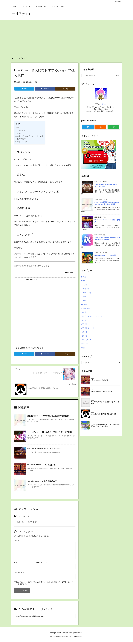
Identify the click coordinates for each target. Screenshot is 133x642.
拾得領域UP (21, 139)
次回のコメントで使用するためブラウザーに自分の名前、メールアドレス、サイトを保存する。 (45, 583)
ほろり (104, 104)
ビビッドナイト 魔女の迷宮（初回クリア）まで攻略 (49, 432)
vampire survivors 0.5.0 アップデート (44, 448)
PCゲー (25, 58)
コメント (17, 540)
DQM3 (83, 277)
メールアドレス (41, 562)
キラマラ (86, 289)
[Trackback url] (44, 616)
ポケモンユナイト (87, 328)
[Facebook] (45, 89)
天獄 (84, 296)
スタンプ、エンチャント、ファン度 (30, 136)
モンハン (84, 336)
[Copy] (65, 89)
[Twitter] (24, 89)
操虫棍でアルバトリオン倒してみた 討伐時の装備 (48, 416)
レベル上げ (87, 293)
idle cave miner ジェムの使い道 (41, 465)
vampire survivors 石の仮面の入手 (42, 481)
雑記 (83, 348)
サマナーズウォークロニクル (91, 316)
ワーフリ (84, 344)
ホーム (16, 58)
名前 (15, 562)
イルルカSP (85, 308)
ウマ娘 (83, 312)
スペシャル (21, 130)
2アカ (85, 285)
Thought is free (78, 636)
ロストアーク (86, 340)
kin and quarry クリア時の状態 (105, 255)
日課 (84, 300)
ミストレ (84, 332)
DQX (83, 281)
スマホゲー (85, 320)
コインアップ (22, 142)
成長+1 (19, 133)
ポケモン (84, 324)
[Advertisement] (66, 37)
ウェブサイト (19, 572)
